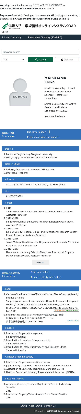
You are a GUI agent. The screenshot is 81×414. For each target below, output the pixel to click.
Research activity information (42, 137)
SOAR (24, 405)
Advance (67, 59)
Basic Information (36, 131)
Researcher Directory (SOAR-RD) (45, 37)
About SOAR (35, 405)
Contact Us (49, 405)
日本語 (5, 31)
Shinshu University (11, 37)
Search (40, 59)
